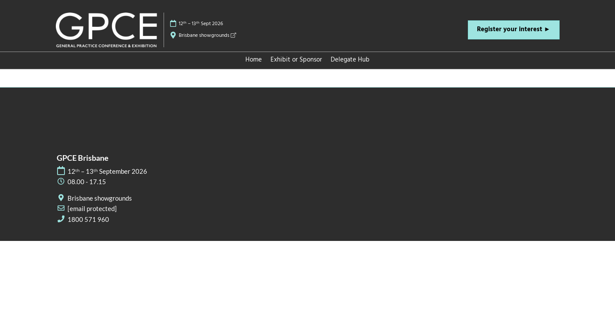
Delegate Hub (350, 60)
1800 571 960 (88, 219)
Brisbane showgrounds (207, 35)
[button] (514, 29)
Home (253, 60)
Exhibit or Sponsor (296, 60)
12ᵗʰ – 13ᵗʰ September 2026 (107, 171)
